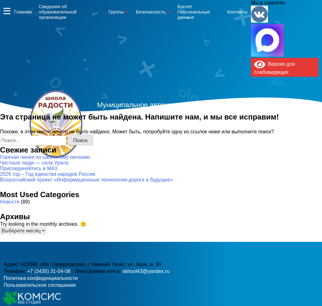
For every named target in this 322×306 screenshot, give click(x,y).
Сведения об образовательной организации (58, 12)
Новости (9, 201)
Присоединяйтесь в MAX (29, 168)
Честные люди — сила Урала (34, 162)
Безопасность (151, 11)
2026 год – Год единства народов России (47, 174)
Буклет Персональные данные (193, 12)
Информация (6, 10)
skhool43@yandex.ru (230, 136)
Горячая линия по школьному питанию (45, 157)
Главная (23, 11)
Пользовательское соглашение (39, 285)
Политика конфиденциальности (40, 278)
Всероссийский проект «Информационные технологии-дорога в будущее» (86, 179)
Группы (116, 11)
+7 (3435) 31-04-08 (140, 136)
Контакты (237, 11)
